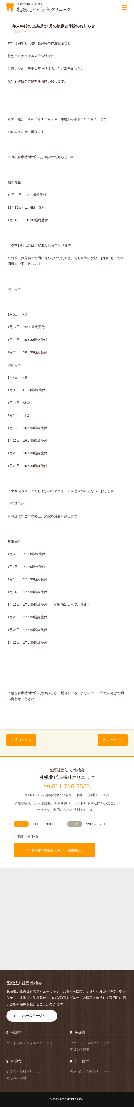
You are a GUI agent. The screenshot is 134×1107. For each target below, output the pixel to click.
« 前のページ (21, 740)
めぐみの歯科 (16, 1078)
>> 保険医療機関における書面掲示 (54, 850)
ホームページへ (33, 1016)
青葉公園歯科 (80, 1049)
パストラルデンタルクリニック (29, 1043)
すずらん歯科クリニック (24, 1072)
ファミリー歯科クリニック (90, 1043)
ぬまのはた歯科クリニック (90, 1072)
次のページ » (113, 740)
